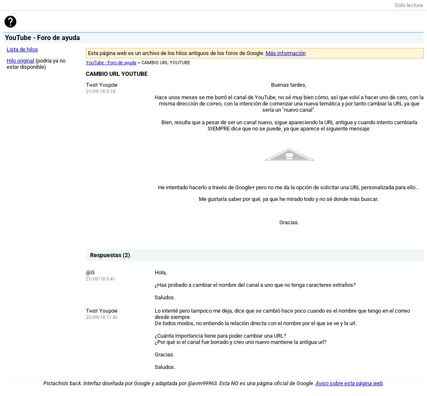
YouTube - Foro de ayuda (111, 62)
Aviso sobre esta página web (349, 383)
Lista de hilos (22, 49)
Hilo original (20, 61)
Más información (286, 53)
